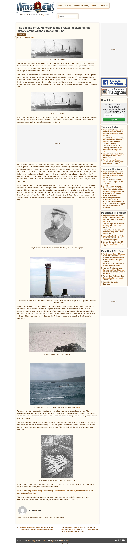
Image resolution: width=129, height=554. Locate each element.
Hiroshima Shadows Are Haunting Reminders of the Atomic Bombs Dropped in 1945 (112, 148)
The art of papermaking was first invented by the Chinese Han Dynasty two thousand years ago (36, 528)
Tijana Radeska (29, 37)
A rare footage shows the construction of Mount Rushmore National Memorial (113, 199)
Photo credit (76, 407)
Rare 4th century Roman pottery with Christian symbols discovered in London (113, 162)
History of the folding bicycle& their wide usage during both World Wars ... (113, 232)
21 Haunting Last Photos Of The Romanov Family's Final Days (113, 244)
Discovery (67, 6)
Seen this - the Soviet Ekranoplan (110, 283)
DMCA (44, 540)
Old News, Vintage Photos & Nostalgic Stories (34, 15)
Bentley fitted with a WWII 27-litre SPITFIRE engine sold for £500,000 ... (113, 181)
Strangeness (21, 34)
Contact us (104, 6)
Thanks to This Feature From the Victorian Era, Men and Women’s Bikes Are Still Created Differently (113, 140)
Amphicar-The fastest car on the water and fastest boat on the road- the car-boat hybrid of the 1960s (114, 132)
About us (95, 6)
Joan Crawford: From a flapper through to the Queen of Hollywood (114, 205)
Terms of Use (64, 540)
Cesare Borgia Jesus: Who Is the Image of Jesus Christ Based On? (113, 156)
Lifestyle (87, 6)
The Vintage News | (34, 540)
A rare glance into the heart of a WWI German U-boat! (113, 265)
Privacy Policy (53, 540)
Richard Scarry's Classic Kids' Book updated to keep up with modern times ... (113, 278)
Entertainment (78, 6)
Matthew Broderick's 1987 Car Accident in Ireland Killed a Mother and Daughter (113, 238)
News (60, 6)
